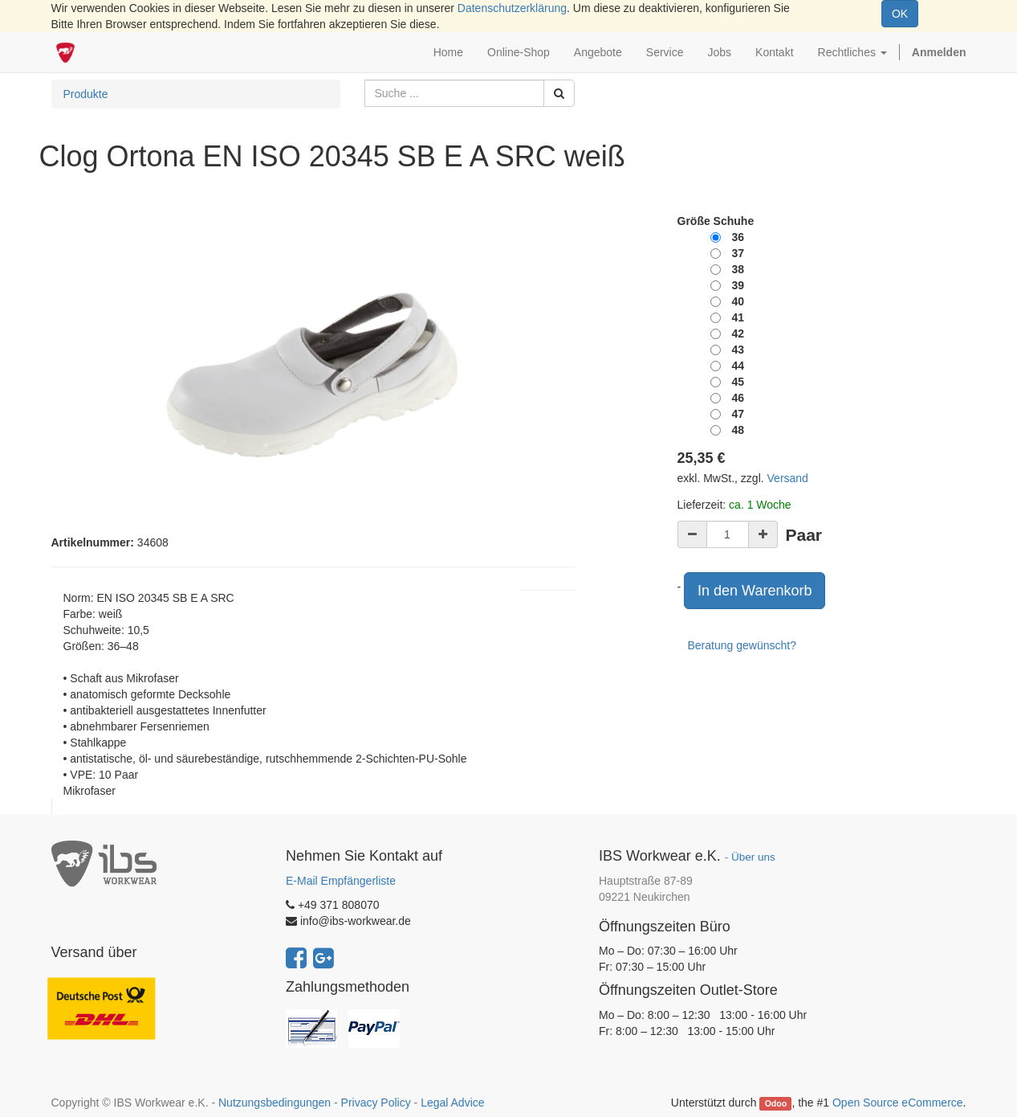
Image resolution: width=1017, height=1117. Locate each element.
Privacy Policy (376, 1102)
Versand (787, 478)
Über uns (753, 857)
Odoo (776, 1103)
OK (900, 13)
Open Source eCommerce (897, 1102)
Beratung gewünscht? (742, 645)
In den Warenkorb (755, 591)
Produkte (85, 94)
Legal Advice (452, 1102)
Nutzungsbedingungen (274, 1102)
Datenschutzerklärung (512, 8)
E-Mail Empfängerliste (341, 880)
